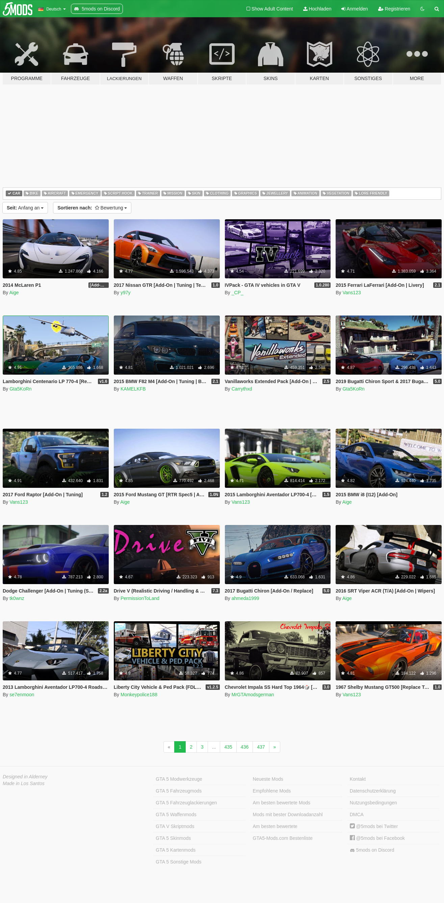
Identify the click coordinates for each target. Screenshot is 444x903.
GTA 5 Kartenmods (175, 850)
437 (261, 747)
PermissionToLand (140, 598)
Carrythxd (242, 389)
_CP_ (237, 292)
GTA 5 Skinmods (173, 838)
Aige (14, 292)
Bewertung (92, 207)
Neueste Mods (268, 779)
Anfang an (25, 207)
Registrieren (394, 8)
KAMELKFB (133, 389)
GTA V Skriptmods (175, 826)
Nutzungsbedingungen (373, 802)
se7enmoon (21, 694)
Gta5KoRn (20, 389)
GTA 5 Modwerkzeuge (179, 779)
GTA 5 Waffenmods (176, 814)
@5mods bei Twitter (374, 826)
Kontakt (358, 779)
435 (228, 747)
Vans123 (351, 292)
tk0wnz (16, 598)
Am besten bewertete (275, 826)
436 (245, 747)
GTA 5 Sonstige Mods (178, 861)
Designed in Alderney (25, 776)
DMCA (357, 814)
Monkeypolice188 (139, 694)
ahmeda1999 (245, 598)
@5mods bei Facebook (377, 838)
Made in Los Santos (24, 783)
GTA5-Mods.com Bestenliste (283, 838)
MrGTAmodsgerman (253, 694)
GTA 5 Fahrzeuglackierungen (186, 802)
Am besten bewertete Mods (281, 802)
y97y (126, 292)
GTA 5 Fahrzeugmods (179, 791)
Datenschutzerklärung (373, 791)
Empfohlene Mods (272, 791)
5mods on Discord (372, 850)
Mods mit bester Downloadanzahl (288, 814)
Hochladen (317, 8)
